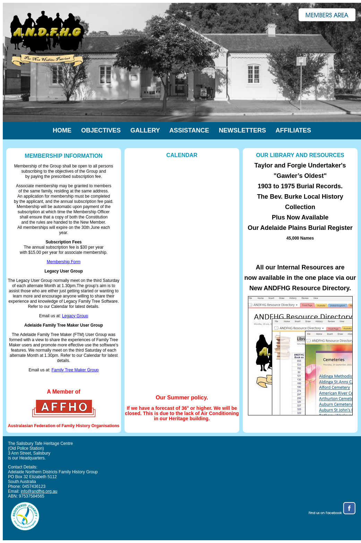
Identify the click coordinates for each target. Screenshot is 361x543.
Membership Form (63, 261)
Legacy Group (75, 315)
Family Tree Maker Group (74, 370)
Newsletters (242, 130)
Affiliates (293, 130)
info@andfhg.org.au (39, 491)
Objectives (101, 130)
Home (67, 130)
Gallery (145, 130)
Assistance (189, 130)
